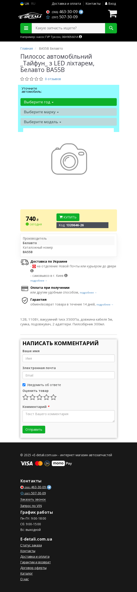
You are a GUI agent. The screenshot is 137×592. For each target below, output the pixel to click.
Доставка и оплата (66, 3)
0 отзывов (53, 79)
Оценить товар (35, 390)
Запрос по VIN (31, 506)
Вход (110, 3)
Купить (67, 217)
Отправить (33, 429)
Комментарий (35, 407)
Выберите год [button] (39, 101)
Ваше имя (31, 351)
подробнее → (38, 280)
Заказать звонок (33, 499)
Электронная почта (39, 368)
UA (24, 3)
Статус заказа (31, 545)
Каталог (26, 573)
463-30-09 (62, 11)
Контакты (93, 3)
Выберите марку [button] (41, 111)
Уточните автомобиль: (32, 90)
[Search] (111, 28)
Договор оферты (33, 568)
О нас (24, 579)
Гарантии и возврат (35, 562)
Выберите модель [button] (42, 121)
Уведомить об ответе (41, 385)
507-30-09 (62, 16)
